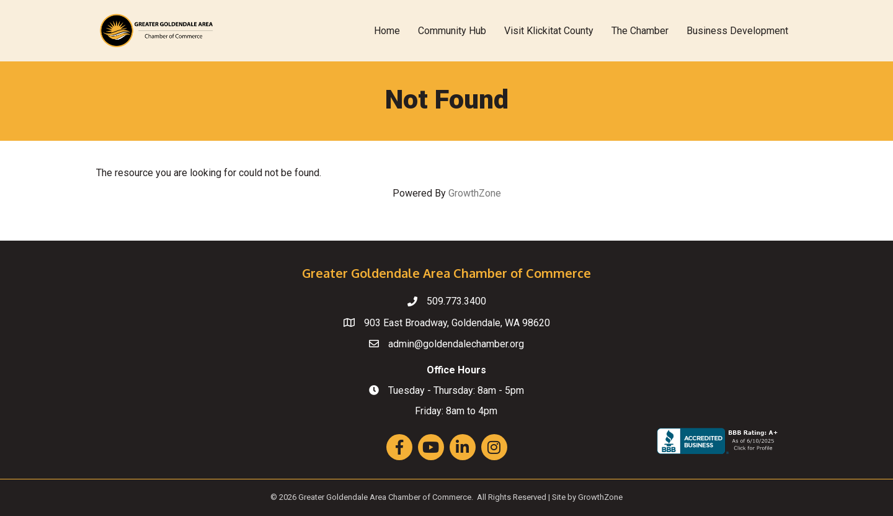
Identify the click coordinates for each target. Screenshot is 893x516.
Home (387, 31)
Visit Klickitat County (548, 31)
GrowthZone (474, 193)
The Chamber (640, 31)
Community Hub (452, 31)
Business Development (737, 31)
